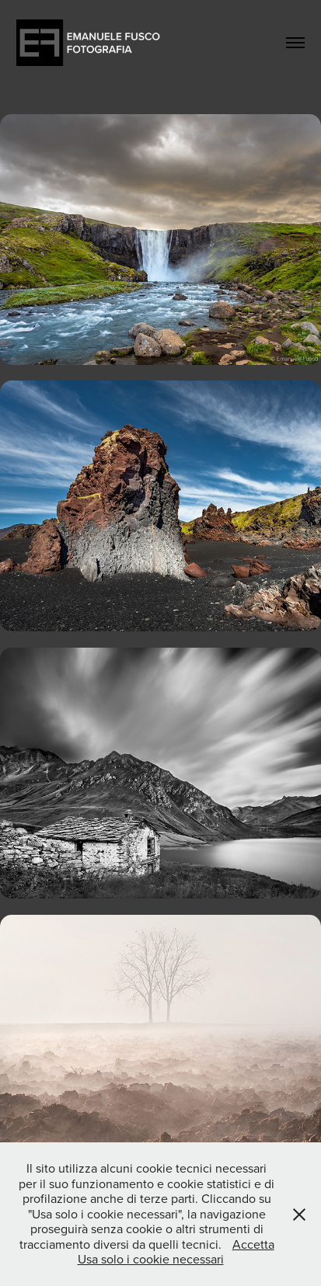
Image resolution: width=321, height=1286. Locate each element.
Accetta (253, 1244)
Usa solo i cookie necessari (151, 1258)
